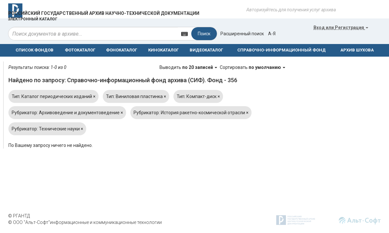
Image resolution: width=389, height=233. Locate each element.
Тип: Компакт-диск (198, 96)
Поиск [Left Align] (204, 33)
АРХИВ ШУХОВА (357, 50)
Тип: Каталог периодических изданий (53, 96)
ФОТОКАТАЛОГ (80, 50)
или (340, 27)
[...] (93, 33)
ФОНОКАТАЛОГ (121, 50)
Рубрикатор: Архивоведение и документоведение (67, 112)
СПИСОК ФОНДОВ (34, 50)
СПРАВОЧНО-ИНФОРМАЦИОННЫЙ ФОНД (281, 50)
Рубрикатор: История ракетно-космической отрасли (191, 112)
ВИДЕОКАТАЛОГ (206, 50)
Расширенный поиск (242, 33)
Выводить (188, 67)
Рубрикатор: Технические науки (47, 128)
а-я (272, 33)
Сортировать (252, 67)
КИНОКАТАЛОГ (163, 50)
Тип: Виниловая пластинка (136, 96)
